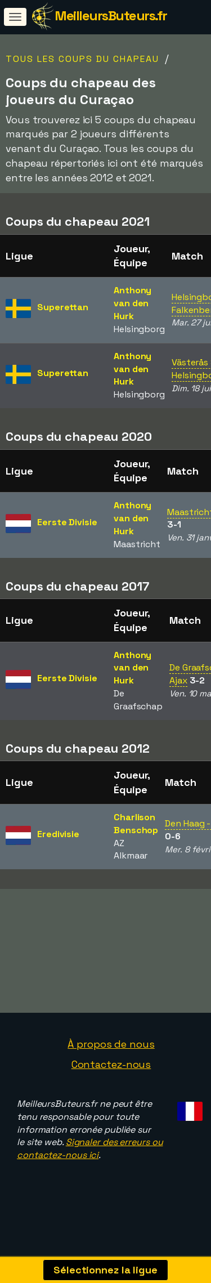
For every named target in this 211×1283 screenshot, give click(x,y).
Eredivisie (58, 834)
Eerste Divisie (67, 522)
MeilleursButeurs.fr (111, 15)
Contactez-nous (111, 1078)
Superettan (62, 307)
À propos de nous (111, 1058)
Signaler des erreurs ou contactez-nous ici (90, 1163)
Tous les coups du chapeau (82, 59)
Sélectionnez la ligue (105, 1269)
